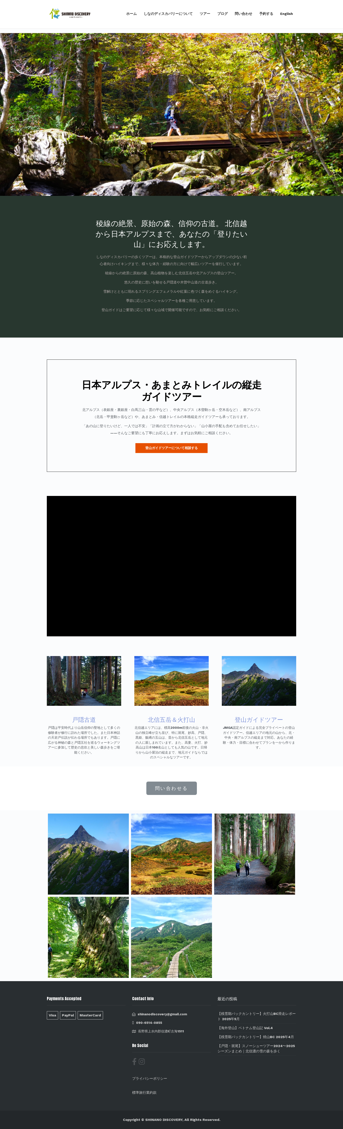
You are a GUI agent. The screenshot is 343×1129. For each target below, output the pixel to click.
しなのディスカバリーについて (168, 14)
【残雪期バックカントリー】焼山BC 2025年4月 (255, 1037)
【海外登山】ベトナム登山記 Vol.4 (245, 1028)
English (286, 14)
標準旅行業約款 (144, 1092)
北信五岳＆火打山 (171, 719)
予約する (266, 14)
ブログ (222, 14)
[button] (171, 448)
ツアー (205, 14)
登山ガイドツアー (259, 719)
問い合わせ (243, 14)
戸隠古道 (84, 719)
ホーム (131, 14)
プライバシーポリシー (149, 1078)
